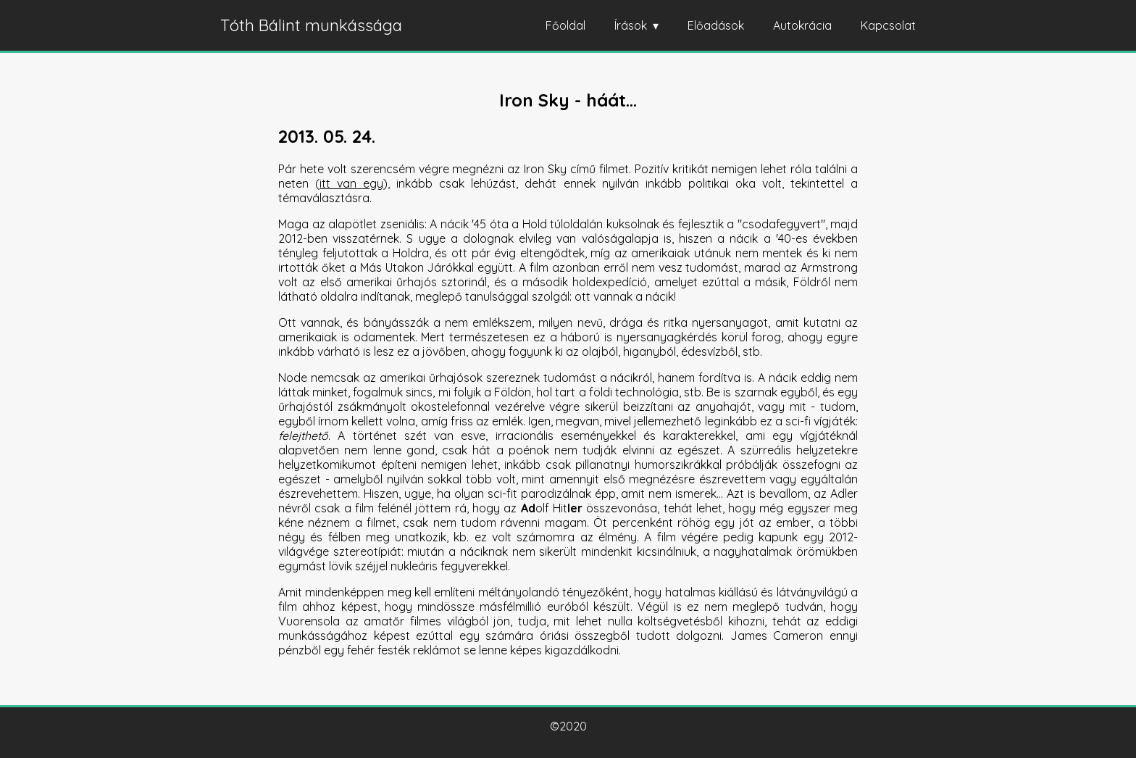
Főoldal (565, 25)
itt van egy (351, 183)
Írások (630, 25)
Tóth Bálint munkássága (311, 25)
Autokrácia (802, 25)
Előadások (716, 25)
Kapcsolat (888, 25)
